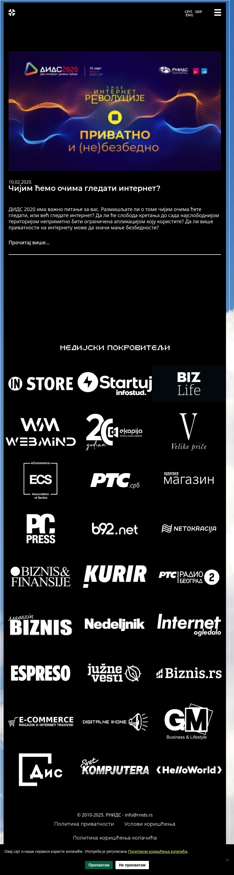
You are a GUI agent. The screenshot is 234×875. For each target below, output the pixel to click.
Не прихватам (132, 865)
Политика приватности (84, 824)
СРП (188, 12)
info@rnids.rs (139, 815)
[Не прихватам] (227, 860)
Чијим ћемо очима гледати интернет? (85, 188)
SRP (198, 12)
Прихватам (98, 865)
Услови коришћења (149, 824)
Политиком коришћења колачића (157, 851)
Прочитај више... (29, 242)
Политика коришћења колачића (115, 838)
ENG (189, 15)
